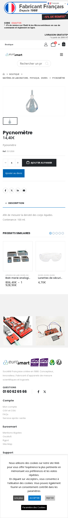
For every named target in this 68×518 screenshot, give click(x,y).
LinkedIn (18, 190)
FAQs (5, 410)
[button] (61, 55)
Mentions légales (12, 428)
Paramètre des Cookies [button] (34, 507)
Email (24, 190)
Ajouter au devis (13, 172)
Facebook (5, 190)
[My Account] (45, 44)
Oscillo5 (7, 432)
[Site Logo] (13, 55)
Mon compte (10, 402)
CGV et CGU (9, 406)
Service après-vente (14, 414)
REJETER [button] (50, 498)
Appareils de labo (12, 274)
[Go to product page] (18, 256)
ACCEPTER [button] (35, 498)
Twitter (11, 190)
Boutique (9, 44)
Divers (22, 274)
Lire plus (18, 498)
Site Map (7, 440)
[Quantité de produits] (11, 162)
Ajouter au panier (41, 162)
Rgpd (6, 436)
